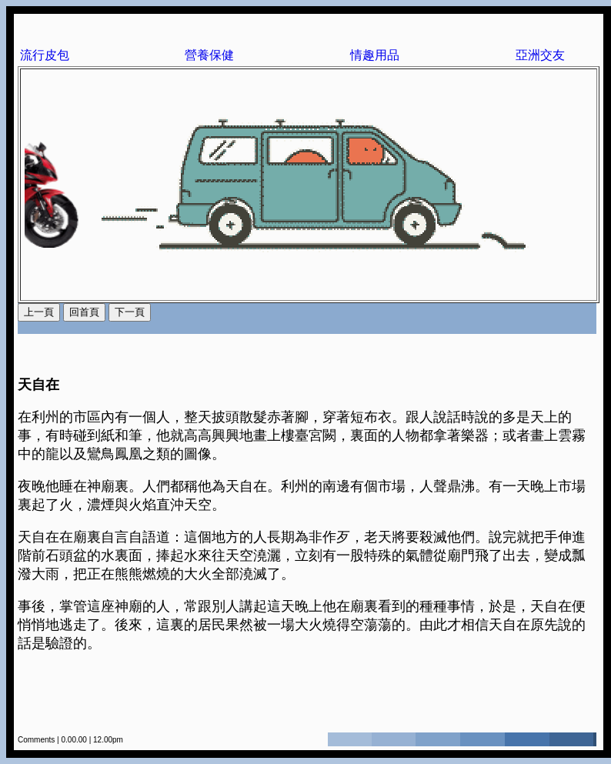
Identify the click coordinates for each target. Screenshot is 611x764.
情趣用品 (374, 55)
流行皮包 (44, 55)
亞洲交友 (540, 55)
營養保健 (209, 55)
